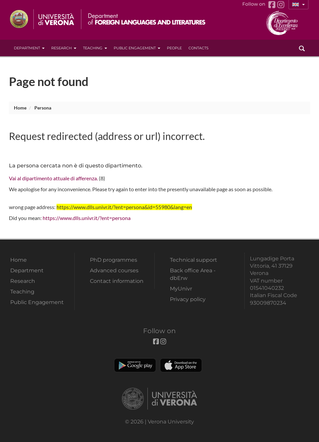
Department (29, 48)
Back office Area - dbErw (193, 274)
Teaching (95, 48)
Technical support (193, 260)
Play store (135, 365)
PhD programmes (113, 260)
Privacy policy (188, 299)
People (174, 48)
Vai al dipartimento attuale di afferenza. (53, 178)
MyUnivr (181, 289)
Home (20, 108)
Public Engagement (137, 48)
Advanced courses (114, 270)
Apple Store (181, 365)
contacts (198, 48)
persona (42, 108)
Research (63, 48)
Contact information (116, 281)
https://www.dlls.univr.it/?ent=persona (87, 218)
